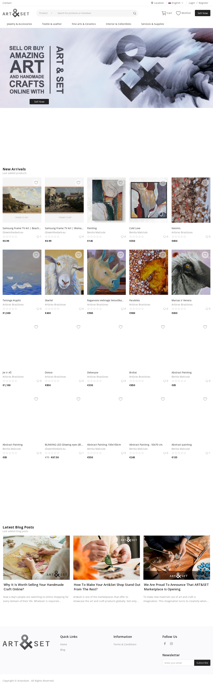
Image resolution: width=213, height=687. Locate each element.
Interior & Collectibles (118, 24)
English (176, 3)
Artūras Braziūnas (182, 232)
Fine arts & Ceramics (84, 24)
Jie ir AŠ (7, 372)
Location (157, 3)
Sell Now (203, 13)
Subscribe (202, 662)
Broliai (133, 372)
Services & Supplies (152, 24)
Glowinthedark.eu (13, 232)
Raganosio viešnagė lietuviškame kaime (106, 300)
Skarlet (49, 300)
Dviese (49, 372)
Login (192, 3)
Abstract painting (182, 444)
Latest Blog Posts (18, 527)
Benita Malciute (96, 232)
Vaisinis (176, 228)
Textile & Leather (52, 24)
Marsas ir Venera (181, 300)
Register (203, 3)
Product (43, 13)
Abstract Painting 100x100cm (104, 444)
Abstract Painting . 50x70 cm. (146, 444)
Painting (92, 228)
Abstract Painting (182, 372)
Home (63, 644)
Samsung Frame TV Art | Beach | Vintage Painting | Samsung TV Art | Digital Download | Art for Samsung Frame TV (22, 228)
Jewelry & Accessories (19, 24)
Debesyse (92, 372)
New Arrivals (14, 169)
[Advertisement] (106, 137)
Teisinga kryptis (12, 300)
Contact (7, 3)
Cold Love (134, 228)
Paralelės (134, 300)
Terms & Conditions (124, 644)
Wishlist (183, 13)
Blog (62, 649)
